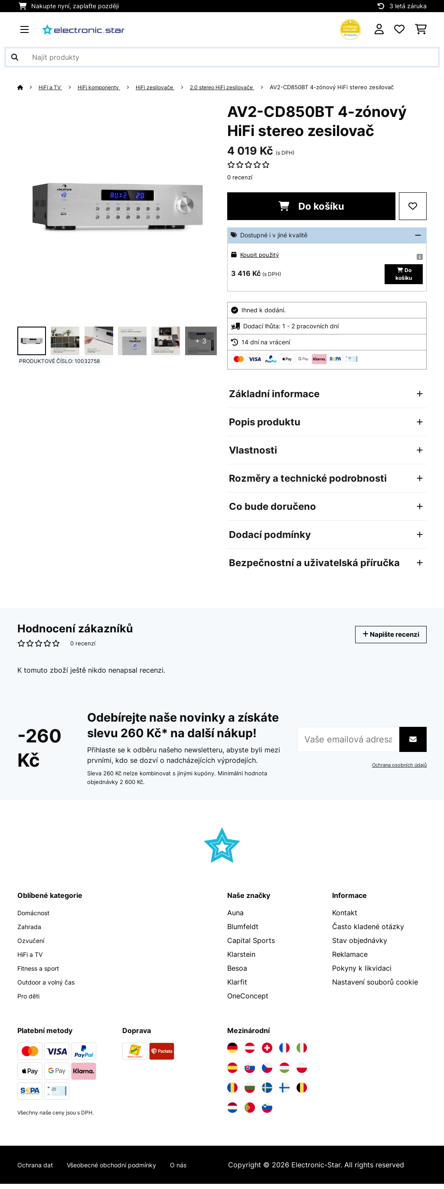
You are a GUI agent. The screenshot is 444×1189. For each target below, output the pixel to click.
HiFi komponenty (105, 87)
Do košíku (311, 206)
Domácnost (36, 918)
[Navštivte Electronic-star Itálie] (302, 1053)
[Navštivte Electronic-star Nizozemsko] (232, 1113)
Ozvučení (32, 945)
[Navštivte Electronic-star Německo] (232, 1053)
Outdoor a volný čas (50, 987)
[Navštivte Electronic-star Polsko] (302, 1073)
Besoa (237, 973)
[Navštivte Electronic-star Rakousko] (250, 1053)
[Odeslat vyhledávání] (14, 57)
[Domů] (28, 87)
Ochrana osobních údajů (397, 770)
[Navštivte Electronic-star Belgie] (302, 1093)
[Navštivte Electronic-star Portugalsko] (250, 1113)
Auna (235, 918)
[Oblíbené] (399, 29)
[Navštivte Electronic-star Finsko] (284, 1093)
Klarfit (237, 987)
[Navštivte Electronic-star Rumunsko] (232, 1093)
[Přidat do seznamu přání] (413, 206)
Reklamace (350, 959)
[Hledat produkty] (222, 57)
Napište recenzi (385, 639)
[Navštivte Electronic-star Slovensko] (250, 1073)
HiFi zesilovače (165, 87)
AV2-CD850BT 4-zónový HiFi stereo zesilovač (352, 87)
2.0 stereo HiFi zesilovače (238, 87)
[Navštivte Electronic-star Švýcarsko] (267, 1053)
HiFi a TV (52, 87)
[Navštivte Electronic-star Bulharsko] (250, 1093)
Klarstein (241, 959)
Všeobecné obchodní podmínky (123, 1170)
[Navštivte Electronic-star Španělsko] (232, 1073)
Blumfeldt (242, 931)
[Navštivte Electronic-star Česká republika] (267, 1073)
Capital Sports (251, 945)
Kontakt (344, 918)
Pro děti (30, 1001)
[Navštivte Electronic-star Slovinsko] (267, 1113)
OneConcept (247, 1001)
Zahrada (30, 931)
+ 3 (200, 341)
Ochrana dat (37, 1170)
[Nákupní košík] (421, 29)
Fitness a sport (41, 973)
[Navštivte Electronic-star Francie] (284, 1053)
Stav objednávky (359, 945)
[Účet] (379, 29)
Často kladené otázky (368, 931)
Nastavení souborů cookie (375, 987)
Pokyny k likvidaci (362, 973)
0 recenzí (239, 177)
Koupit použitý (260, 254)
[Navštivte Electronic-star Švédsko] (267, 1093)
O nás (198, 1170)
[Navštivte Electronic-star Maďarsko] (284, 1073)
